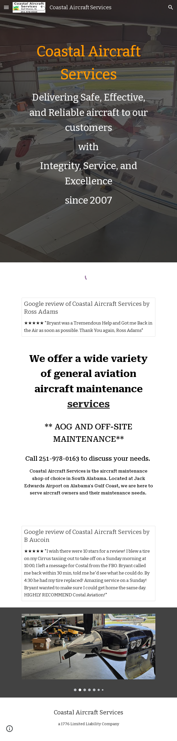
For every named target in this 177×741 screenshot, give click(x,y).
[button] (6, 7)
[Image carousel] (88, 652)
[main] (88, 131)
